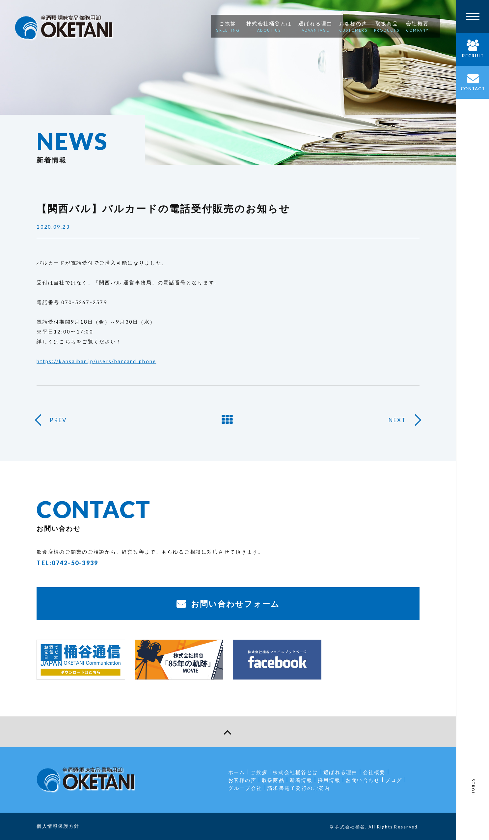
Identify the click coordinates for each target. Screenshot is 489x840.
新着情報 (301, 780)
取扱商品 (273, 780)
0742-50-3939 (75, 562)
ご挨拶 (258, 772)
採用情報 (329, 780)
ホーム (236, 772)
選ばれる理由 (340, 772)
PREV (58, 420)
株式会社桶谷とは (295, 772)
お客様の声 (242, 780)
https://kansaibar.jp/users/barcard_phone (96, 361)
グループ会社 (245, 788)
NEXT (397, 420)
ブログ (393, 780)
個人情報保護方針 (58, 826)
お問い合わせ (363, 780)
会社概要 (374, 772)
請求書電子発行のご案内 (298, 788)
